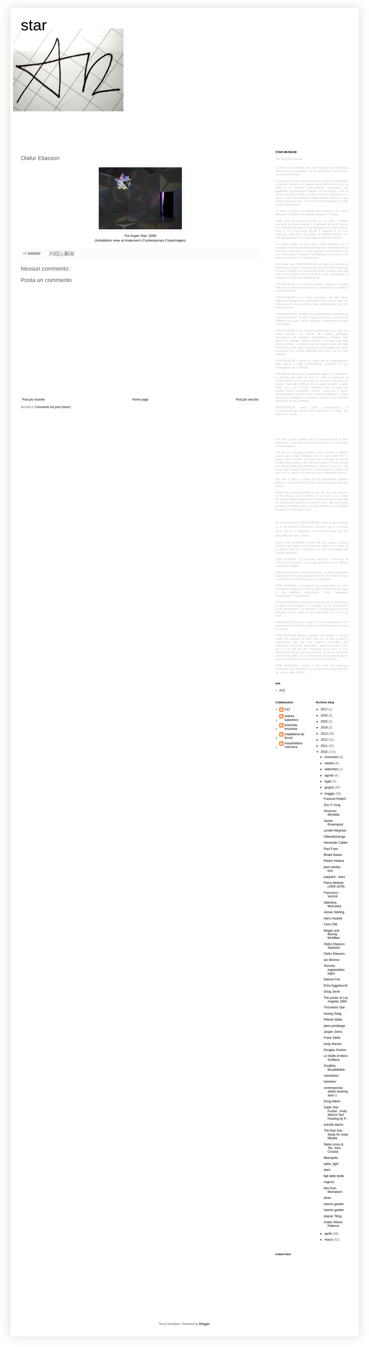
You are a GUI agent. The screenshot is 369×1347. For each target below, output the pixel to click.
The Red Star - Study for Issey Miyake (336, 1134)
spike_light (331, 1164)
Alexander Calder (336, 842)
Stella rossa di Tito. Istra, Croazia (333, 1148)
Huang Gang (332, 1013)
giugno (329, 787)
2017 (324, 709)
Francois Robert (335, 799)
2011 (324, 746)
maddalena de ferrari (294, 736)
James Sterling (334, 912)
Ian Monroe (331, 960)
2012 (324, 739)
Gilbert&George (334, 837)
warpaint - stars (334, 877)
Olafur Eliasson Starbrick (334, 946)
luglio (328, 781)
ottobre (329, 763)
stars (327, 1170)
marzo (329, 1239)
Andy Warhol (332, 1044)
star (34, 25)
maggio (329, 793)
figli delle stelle (334, 1176)
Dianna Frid (332, 979)
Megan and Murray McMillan (332, 934)
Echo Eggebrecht (335, 985)
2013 (324, 734)
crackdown (331, 1075)
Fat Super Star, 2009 (140, 236)
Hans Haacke (333, 918)
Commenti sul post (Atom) (53, 407)
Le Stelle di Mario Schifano (336, 1057)
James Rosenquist (333, 822)
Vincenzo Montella (331, 812)
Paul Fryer (331, 849)
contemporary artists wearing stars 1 (335, 1091)
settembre (331, 769)
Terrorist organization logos (334, 969)
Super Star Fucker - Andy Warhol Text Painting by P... (336, 1112)
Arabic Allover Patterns (333, 1224)
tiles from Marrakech (333, 1190)
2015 (324, 721)
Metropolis (331, 1158)
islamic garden (334, 1204)
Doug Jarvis (332, 991)
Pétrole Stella (333, 1019)
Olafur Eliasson (334, 954)
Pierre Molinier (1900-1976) (334, 884)
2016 (324, 715)
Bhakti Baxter (333, 855)
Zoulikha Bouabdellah (334, 1067)
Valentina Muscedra (332, 904)
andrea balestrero (291, 717)
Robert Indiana (334, 861)
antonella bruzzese (291, 727)
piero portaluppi (334, 1026)
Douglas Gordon (335, 1050)
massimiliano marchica (293, 745)
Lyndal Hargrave (335, 830)
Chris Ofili (330, 924)
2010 (324, 752)
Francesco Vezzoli (331, 894)
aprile (328, 1233)
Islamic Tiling (332, 1216)
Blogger (204, 1324)
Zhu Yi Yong (332, 805)
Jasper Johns (333, 1032)
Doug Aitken (332, 1101)
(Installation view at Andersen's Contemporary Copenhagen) (140, 240)
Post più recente (33, 399)
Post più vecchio (247, 399)
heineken (330, 1081)
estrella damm (333, 1124)
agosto (329, 775)
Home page (140, 399)
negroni (329, 1182)
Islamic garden (334, 1210)
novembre (331, 757)
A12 (282, 690)
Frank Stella (332, 1038)
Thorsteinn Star (334, 1007)
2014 (324, 727)
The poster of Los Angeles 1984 (336, 999)
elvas (327, 1198)
